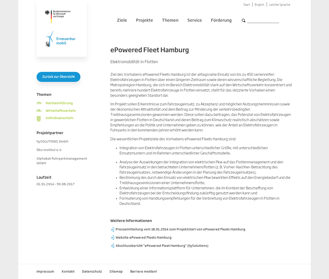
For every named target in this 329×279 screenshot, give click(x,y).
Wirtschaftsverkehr (61, 110)
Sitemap (116, 271)
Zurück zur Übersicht (58, 76)
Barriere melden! (143, 271)
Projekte (144, 20)
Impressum (45, 271)
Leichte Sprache (279, 4)
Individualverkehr (60, 118)
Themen (170, 20)
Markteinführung (59, 103)
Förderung (221, 20)
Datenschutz (92, 271)
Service (194, 20)
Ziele (122, 20)
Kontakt (68, 271)
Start (246, 4)
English (259, 4)
